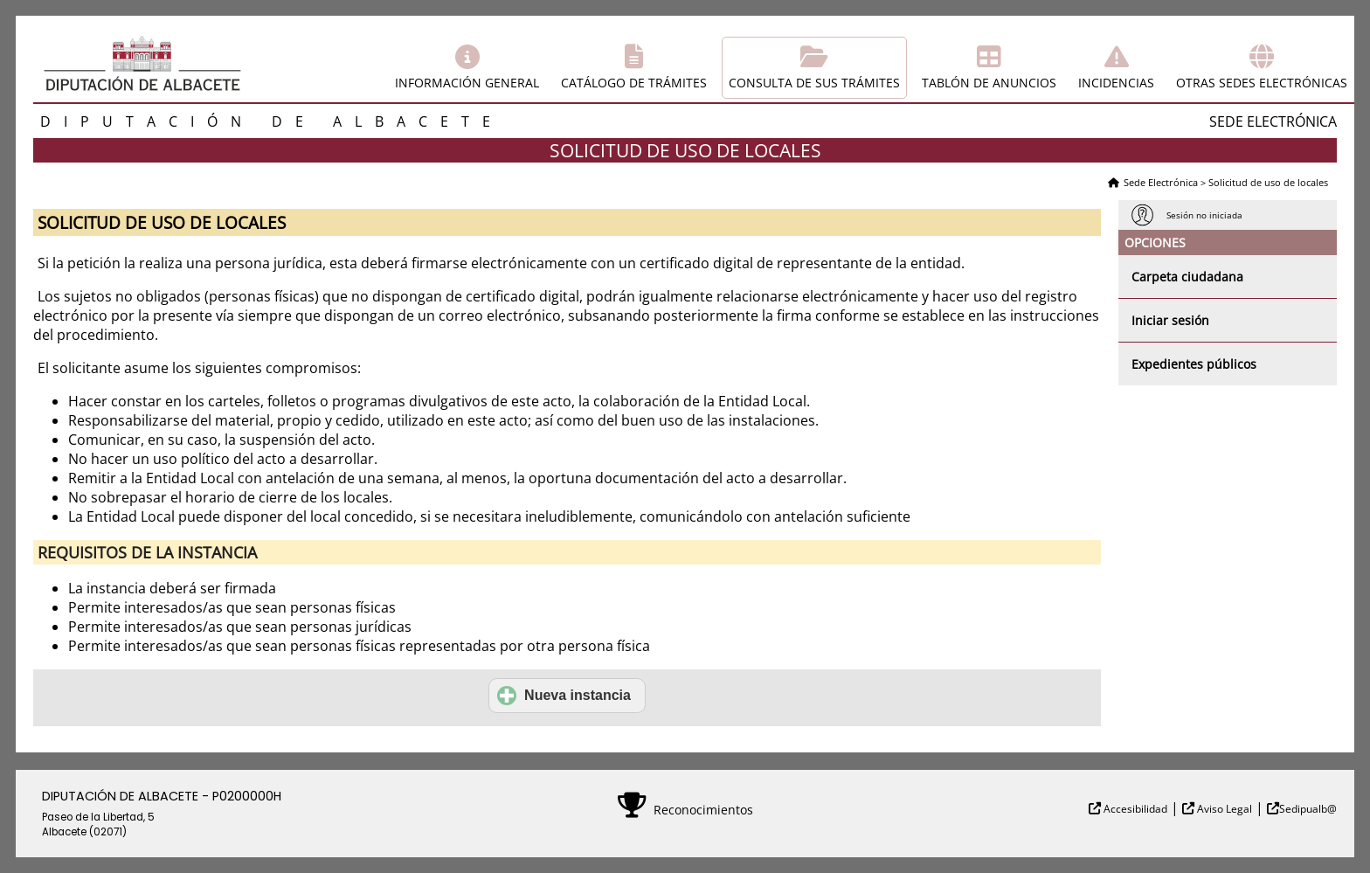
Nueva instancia (564, 695)
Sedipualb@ (1308, 808)
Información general (467, 82)
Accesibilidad (1134, 808)
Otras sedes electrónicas (1261, 82)
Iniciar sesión (1170, 320)
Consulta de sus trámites (814, 82)
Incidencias (1116, 82)
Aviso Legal (1223, 808)
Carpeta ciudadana (1187, 276)
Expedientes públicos (1193, 364)
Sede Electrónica (1161, 182)
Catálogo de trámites (634, 82)
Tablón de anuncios (989, 82)
